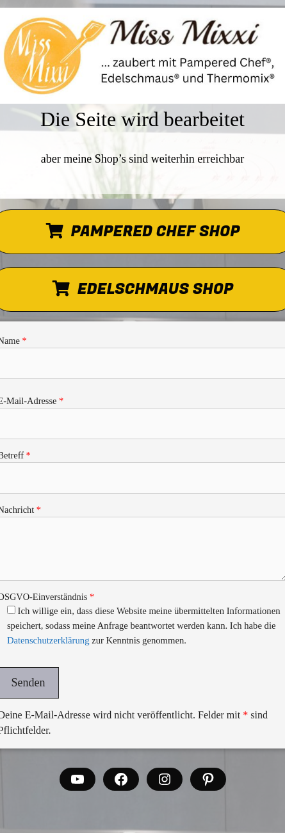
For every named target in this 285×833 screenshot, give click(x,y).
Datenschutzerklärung (48, 640)
